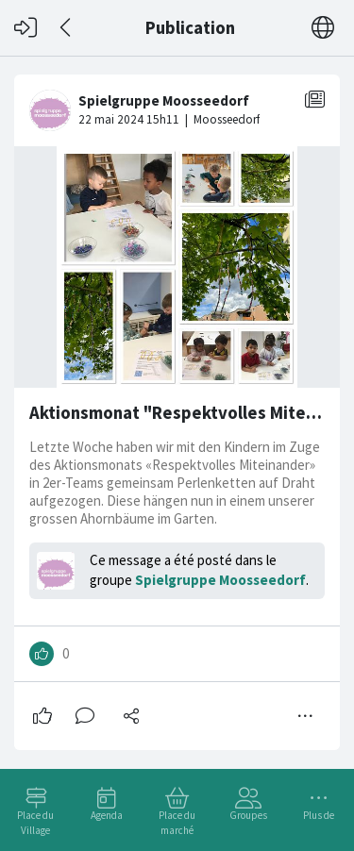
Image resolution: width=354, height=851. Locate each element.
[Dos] (66, 28)
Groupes (248, 815)
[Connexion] (25, 28)
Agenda (107, 815)
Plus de (318, 815)
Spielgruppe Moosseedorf (220, 580)
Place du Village (35, 823)
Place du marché (177, 823)
